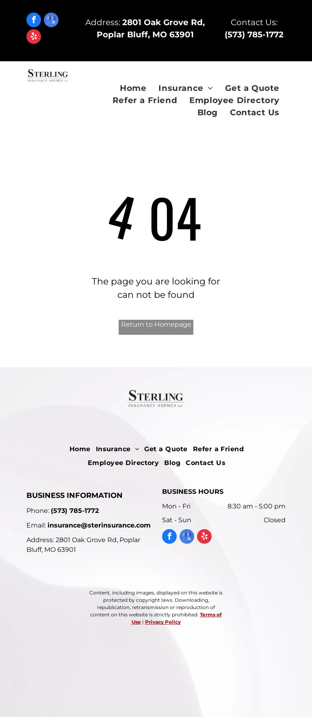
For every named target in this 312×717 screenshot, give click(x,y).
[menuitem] (133, 88)
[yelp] (33, 37)
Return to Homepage (156, 324)
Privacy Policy (163, 622)
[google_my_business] (51, 21)
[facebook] (33, 21)
